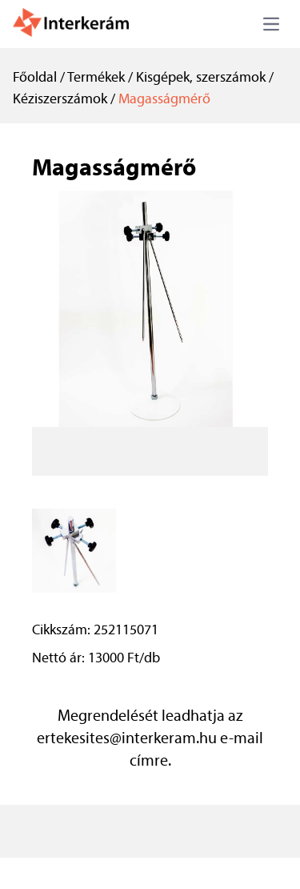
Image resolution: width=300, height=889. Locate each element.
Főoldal (35, 78)
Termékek (96, 78)
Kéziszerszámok (60, 99)
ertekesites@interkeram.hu (127, 739)
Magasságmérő (164, 99)
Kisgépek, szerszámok (201, 78)
